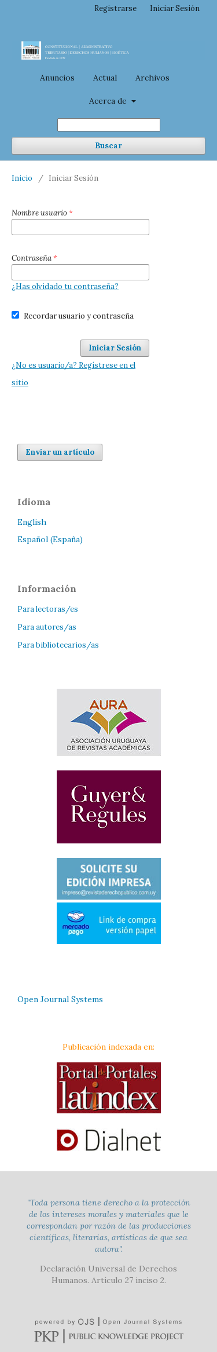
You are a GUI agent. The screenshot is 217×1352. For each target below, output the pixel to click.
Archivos (152, 77)
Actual (105, 77)
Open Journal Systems (60, 999)
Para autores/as (46, 627)
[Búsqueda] (108, 124)
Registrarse (115, 8)
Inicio (22, 178)
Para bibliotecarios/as (58, 645)
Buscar (108, 146)
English (31, 522)
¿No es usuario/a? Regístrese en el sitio (73, 374)
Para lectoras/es (47, 609)
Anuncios (57, 77)
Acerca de (109, 101)
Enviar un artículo (59, 452)
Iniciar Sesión (175, 8)
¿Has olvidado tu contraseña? (65, 286)
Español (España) (50, 539)
